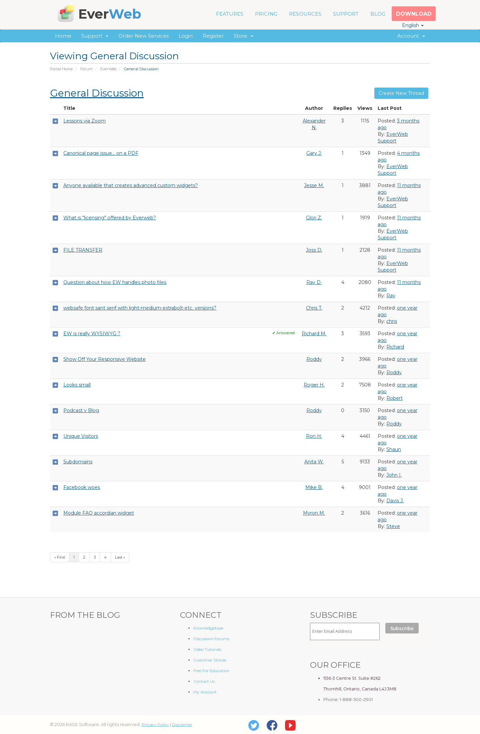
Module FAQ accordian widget (98, 513)
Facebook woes (81, 487)
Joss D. (314, 250)
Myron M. (314, 513)
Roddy (314, 359)
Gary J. (314, 153)
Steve (393, 526)
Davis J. (395, 501)
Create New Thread (401, 93)
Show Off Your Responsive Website (104, 359)
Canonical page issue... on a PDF (100, 153)
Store (243, 36)
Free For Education (211, 670)
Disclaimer (182, 724)
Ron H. (314, 436)
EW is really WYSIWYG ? (91, 334)
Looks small (77, 385)
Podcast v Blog (81, 410)
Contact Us (204, 681)
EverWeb (108, 69)
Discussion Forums (211, 638)
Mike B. (314, 487)
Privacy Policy (155, 724)
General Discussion (97, 93)
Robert (394, 398)
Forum (86, 69)
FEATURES (229, 14)
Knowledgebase (208, 627)
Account (411, 36)
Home (63, 36)
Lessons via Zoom (84, 121)
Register (213, 36)
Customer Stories (209, 659)
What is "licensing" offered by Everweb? (109, 218)
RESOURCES (305, 14)
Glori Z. (314, 218)
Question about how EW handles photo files (114, 282)
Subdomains (77, 462)
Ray (390, 296)
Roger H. (314, 385)
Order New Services (143, 36)
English (413, 25)
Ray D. (314, 282)
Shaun (393, 449)
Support (94, 36)
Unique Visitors (80, 436)
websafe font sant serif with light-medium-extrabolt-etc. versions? (139, 308)
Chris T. (314, 308)
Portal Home (61, 69)
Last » (120, 557)
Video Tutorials (207, 649)
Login (186, 36)
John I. (394, 475)
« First (59, 557)
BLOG (377, 14)
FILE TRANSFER (82, 250)
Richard (395, 347)
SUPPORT (346, 14)
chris (391, 321)
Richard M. (314, 334)
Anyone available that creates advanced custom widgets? (130, 185)
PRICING (266, 14)
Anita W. (314, 462)
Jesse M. (314, 185)
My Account (205, 691)
